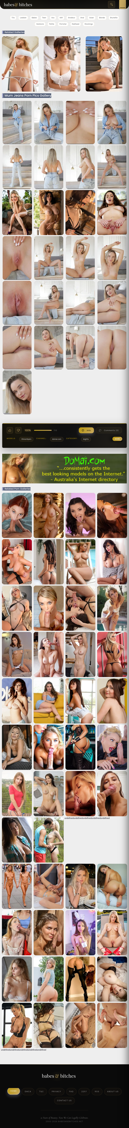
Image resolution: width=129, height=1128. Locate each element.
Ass (52, 17)
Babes (34, 17)
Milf (61, 17)
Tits (13, 17)
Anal (82, 17)
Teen (44, 17)
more (117, 439)
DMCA (28, 1091)
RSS (97, 1091)
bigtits (86, 439)
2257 (84, 1091)
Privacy (56, 1091)
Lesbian (23, 17)
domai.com (56, 439)
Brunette (114, 17)
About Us (113, 1091)
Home (13, 1091)
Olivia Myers (26, 439)
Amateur (71, 17)
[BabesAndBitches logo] (64, 1077)
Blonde (102, 17)
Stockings (89, 24)
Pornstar (63, 24)
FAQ (71, 1091)
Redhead (75, 24)
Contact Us (64, 1100)
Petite (51, 24)
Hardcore (40, 24)
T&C (41, 1091)
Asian (91, 17)
